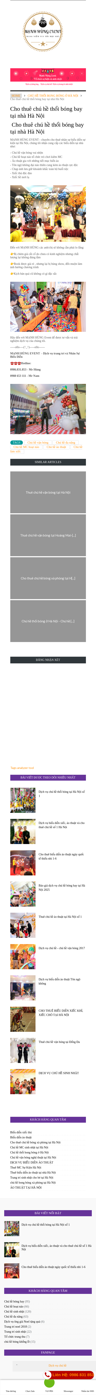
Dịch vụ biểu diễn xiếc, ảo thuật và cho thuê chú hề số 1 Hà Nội (62, 825)
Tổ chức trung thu (14, 1336)
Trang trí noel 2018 (15, 1326)
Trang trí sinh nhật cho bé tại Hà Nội (31, 1177)
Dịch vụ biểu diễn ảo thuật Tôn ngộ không (59, 981)
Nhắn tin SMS (87, 1387)
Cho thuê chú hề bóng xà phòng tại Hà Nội (35, 1142)
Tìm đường (11, 1387)
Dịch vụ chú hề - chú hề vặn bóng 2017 (62, 948)
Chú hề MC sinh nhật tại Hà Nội (29, 1147)
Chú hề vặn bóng (38, 442)
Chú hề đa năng (65, 442)
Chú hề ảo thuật (56, 447)
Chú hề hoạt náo (13, 1306)
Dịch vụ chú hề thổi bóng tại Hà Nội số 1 (62, 794)
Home (16, 95)
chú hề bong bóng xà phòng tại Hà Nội (33, 1182)
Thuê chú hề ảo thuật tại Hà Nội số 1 (60, 916)
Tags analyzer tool (22, 768)
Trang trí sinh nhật (15, 1331)
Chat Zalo (30, 1387)
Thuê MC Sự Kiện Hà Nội (25, 1167)
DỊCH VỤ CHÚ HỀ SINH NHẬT (59, 1073)
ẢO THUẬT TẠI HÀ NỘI (26, 1187)
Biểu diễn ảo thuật (21, 1137)
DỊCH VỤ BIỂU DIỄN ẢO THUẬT (31, 1162)
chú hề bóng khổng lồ (17, 1341)
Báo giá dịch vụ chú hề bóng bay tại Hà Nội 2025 (62, 887)
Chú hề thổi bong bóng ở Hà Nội (53, 95)
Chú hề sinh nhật (14, 1311)
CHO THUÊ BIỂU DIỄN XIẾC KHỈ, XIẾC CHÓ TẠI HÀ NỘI (61, 1013)
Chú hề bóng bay (14, 1301)
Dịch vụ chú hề (57, 1365)
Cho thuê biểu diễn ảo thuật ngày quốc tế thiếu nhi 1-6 (61, 856)
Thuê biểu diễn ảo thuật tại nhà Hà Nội (33, 1172)
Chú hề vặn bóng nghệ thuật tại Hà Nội (33, 1157)
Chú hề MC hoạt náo (26, 447)
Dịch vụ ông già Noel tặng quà (22, 1321)
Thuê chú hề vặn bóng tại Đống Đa (59, 1042)
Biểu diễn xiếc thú (21, 1132)
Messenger (68, 1387)
